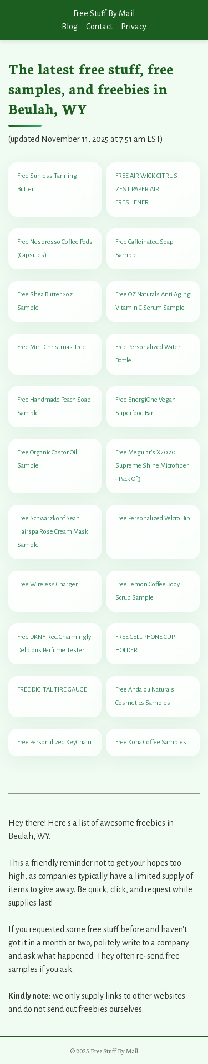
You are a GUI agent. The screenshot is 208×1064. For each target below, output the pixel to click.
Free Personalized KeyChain (54, 742)
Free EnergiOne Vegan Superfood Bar (145, 406)
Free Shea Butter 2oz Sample (45, 301)
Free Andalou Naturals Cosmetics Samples (144, 696)
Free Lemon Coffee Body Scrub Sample (147, 591)
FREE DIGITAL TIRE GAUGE (52, 689)
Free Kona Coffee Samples (150, 742)
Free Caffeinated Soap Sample (144, 248)
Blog (70, 26)
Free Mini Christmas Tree (51, 347)
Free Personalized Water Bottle (147, 354)
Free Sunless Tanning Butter (47, 182)
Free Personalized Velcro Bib (152, 518)
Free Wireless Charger (47, 584)
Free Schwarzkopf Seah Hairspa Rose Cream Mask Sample (52, 532)
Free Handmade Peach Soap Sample (54, 406)
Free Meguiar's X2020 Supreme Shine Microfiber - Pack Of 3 (152, 466)
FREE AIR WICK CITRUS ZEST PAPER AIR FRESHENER (146, 189)
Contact (99, 26)
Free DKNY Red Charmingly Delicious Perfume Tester (54, 643)
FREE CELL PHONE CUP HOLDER (145, 643)
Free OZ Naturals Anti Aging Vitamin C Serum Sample (153, 301)
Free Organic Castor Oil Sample (47, 459)
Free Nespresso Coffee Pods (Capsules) (55, 248)
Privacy (133, 26)
